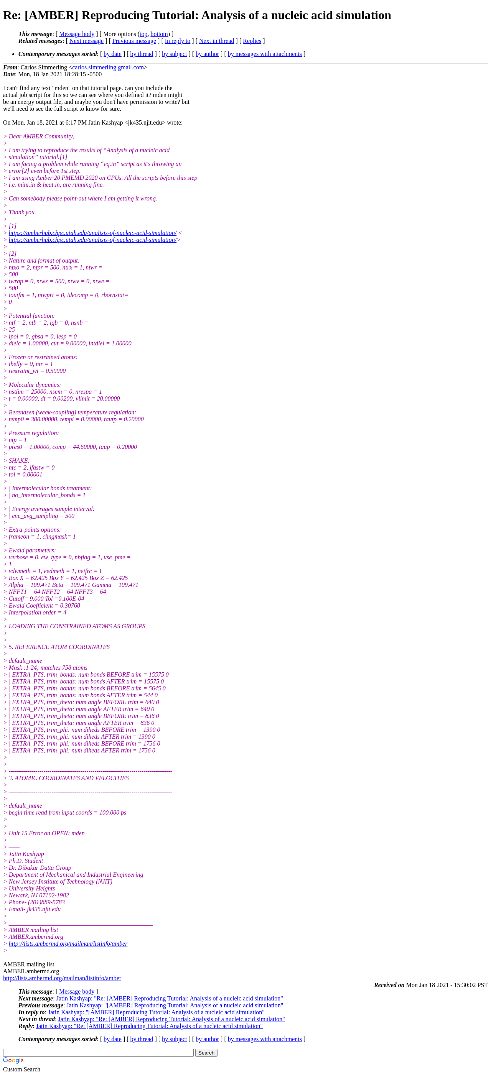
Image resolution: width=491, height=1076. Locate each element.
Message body (76, 34)
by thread (141, 54)
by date (113, 54)
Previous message (134, 41)
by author (207, 54)
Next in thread (216, 41)
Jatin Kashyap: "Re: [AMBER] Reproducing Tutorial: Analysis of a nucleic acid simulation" (169, 998)
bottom (159, 34)
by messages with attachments (265, 54)
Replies (252, 41)
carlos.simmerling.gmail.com (108, 67)
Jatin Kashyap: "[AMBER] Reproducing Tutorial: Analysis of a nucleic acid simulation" (174, 1005)
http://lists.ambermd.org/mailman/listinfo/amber (68, 943)
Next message (86, 41)
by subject (174, 54)
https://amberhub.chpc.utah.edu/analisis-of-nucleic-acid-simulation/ (92, 233)
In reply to (178, 41)
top (143, 34)
